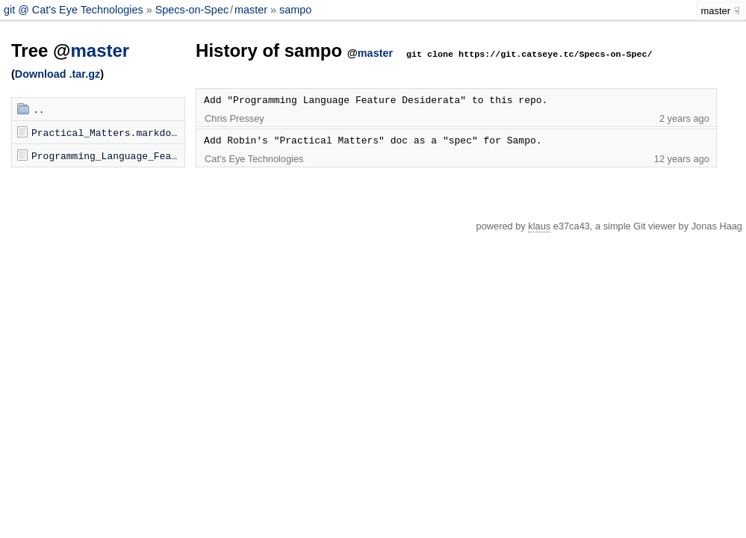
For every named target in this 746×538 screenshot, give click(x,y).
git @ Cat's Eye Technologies (75, 10)
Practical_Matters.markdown (107, 132)
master (250, 10)
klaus (539, 226)
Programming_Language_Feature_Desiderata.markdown (107, 155)
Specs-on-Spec (192, 10)
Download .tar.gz (57, 74)
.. (39, 109)
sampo (295, 10)
